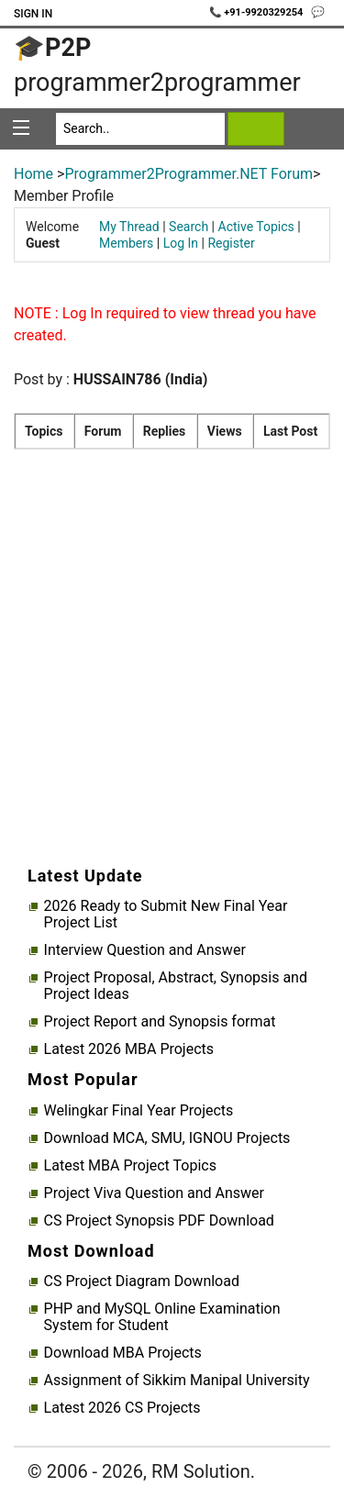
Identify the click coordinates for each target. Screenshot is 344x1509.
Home (33, 174)
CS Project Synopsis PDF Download (159, 1221)
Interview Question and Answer (145, 950)
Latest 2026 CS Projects (122, 1408)
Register (230, 243)
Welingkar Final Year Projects (139, 1111)
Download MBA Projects (123, 1353)
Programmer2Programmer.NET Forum (188, 174)
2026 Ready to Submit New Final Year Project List (166, 914)
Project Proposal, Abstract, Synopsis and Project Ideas (175, 986)
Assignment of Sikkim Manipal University (177, 1380)
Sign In (33, 13)
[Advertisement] (172, 676)
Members (126, 243)
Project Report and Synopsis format (160, 1022)
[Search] (140, 129)
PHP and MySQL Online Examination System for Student (162, 1317)
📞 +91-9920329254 (257, 12)
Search (188, 226)
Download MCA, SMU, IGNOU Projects (167, 1138)
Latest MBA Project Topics (130, 1166)
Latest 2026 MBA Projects (129, 1049)
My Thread (129, 226)
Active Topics (256, 226)
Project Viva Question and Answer (154, 1193)
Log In (180, 243)
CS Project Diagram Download (141, 1281)
